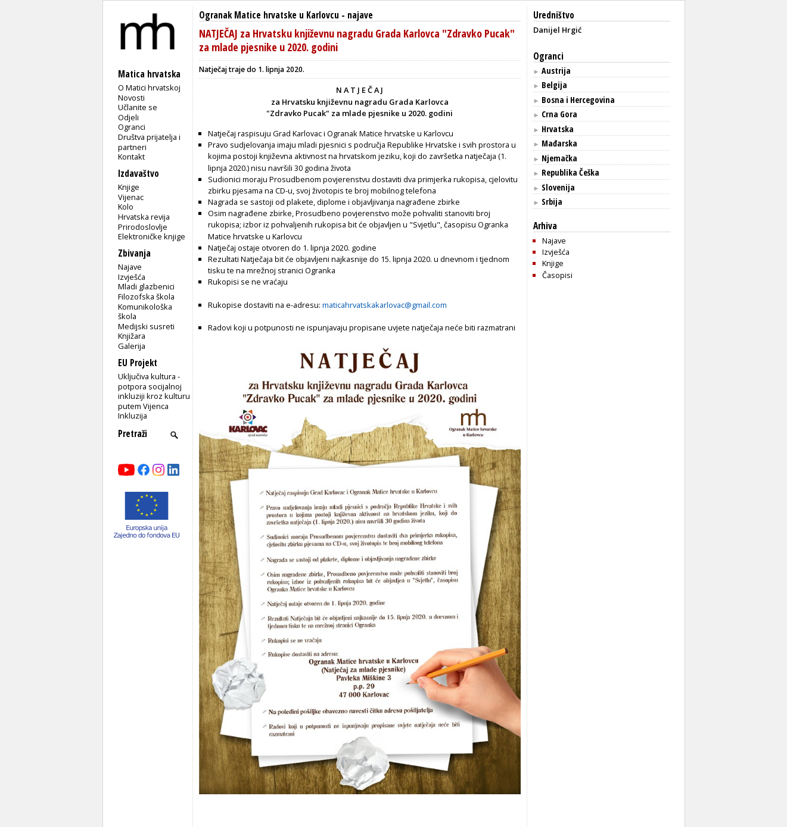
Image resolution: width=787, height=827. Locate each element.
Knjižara (131, 335)
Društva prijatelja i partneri (149, 142)
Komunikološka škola (145, 311)
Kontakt (131, 156)
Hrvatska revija (144, 216)
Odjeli (128, 117)
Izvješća (131, 276)
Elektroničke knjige (151, 236)
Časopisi (557, 275)
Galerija (131, 346)
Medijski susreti (146, 326)
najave (360, 15)
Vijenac (131, 197)
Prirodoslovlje (142, 226)
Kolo (125, 206)
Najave (130, 266)
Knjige (128, 187)
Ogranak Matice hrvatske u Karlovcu (269, 15)
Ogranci (131, 126)
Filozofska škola (146, 296)
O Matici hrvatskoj (149, 87)
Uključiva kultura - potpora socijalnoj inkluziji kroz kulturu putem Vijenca (154, 391)
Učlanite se (137, 107)
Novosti (131, 97)
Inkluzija (132, 415)
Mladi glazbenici (146, 286)
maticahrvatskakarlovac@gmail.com (384, 304)
